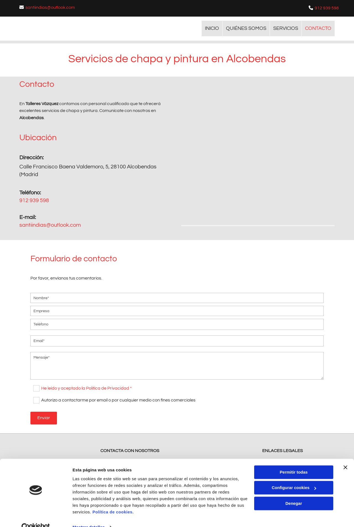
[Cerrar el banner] (345, 456)
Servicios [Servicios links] (285, 28)
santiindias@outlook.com (50, 7)
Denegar (293, 492)
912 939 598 (327, 8)
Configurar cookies (294, 476)
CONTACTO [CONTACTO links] (318, 28)
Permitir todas (294, 461)
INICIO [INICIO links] (212, 28)
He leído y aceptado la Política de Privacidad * (86, 387)
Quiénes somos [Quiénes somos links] (246, 28)
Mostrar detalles (88, 516)
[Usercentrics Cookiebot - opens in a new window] (36, 516)
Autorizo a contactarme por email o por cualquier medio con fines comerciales (118, 399)
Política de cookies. (113, 501)
